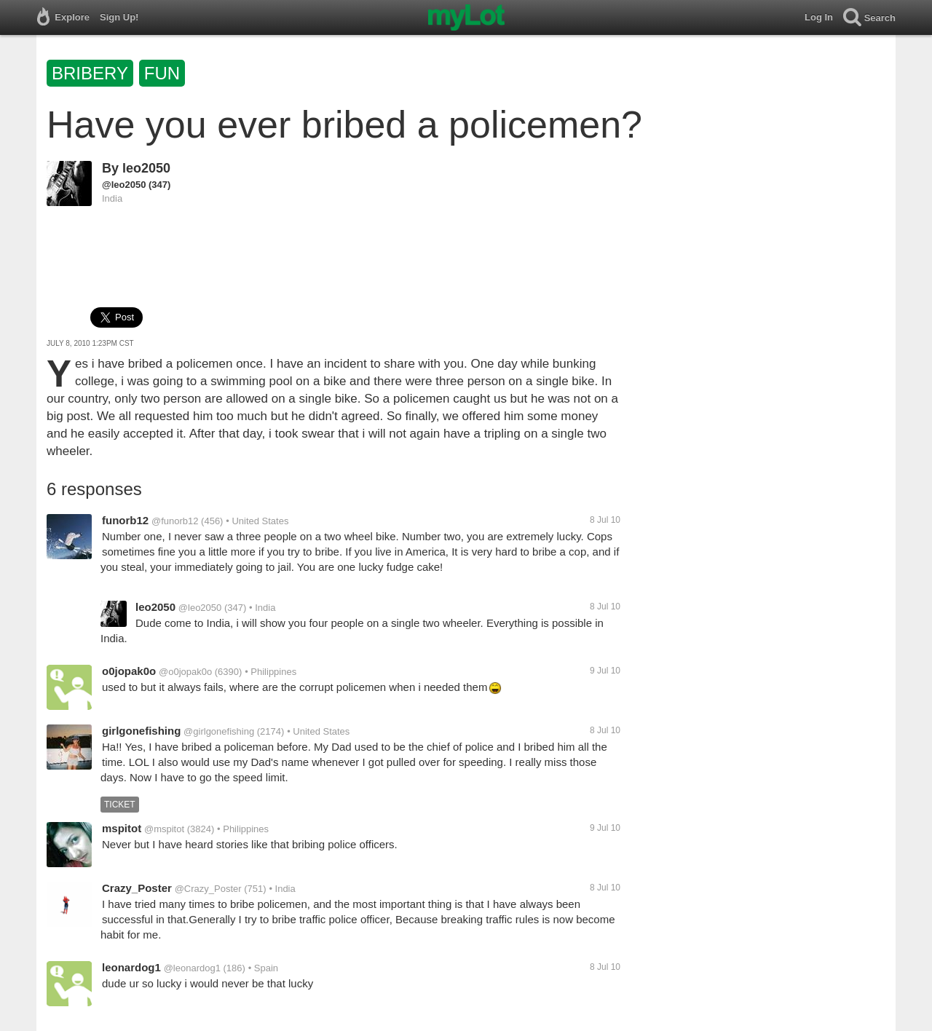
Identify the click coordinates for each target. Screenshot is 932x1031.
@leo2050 (124, 184)
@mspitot (164, 828)
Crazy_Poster (137, 888)
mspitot (121, 828)
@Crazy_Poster (208, 888)
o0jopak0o (129, 671)
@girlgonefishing (218, 731)
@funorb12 (175, 521)
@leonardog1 (192, 968)
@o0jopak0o (185, 671)
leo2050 (146, 168)
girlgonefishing (141, 730)
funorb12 (125, 520)
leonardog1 (131, 967)
